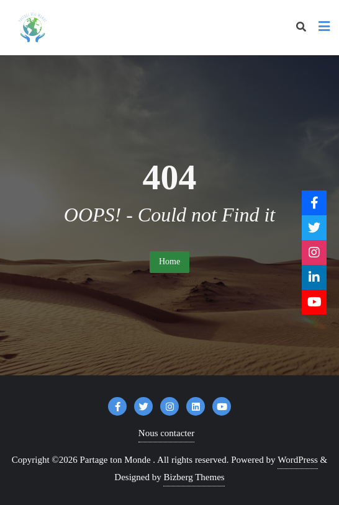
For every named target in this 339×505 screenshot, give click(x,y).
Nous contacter (166, 433)
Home (169, 261)
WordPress (298, 460)
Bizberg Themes (193, 477)
